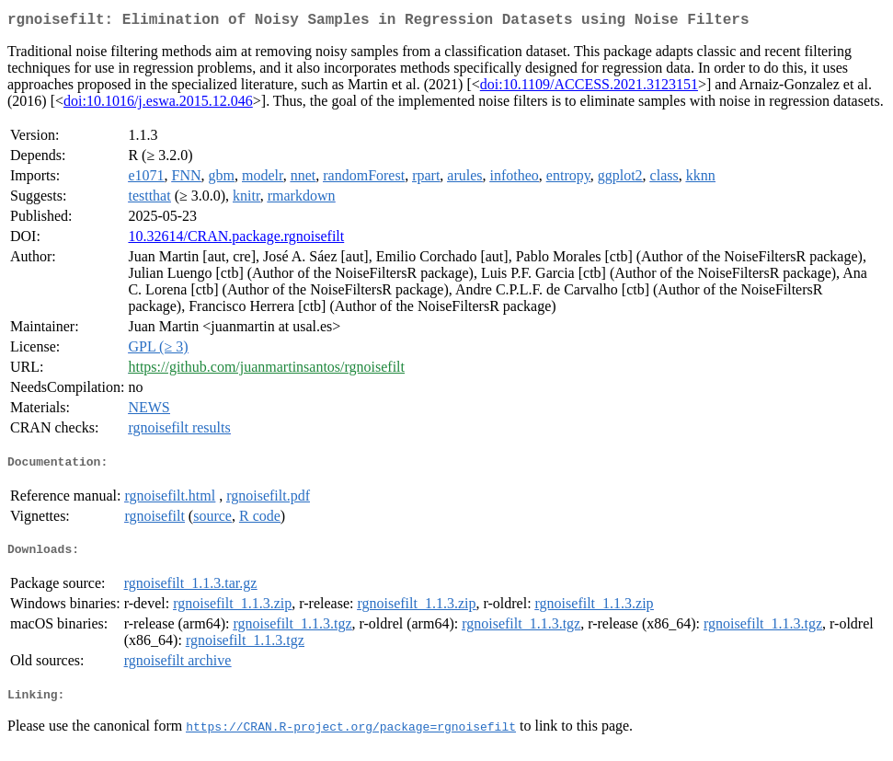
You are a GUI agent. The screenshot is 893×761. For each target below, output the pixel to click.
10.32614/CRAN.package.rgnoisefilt (236, 240)
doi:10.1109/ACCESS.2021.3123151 (589, 88)
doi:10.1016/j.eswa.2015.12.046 (158, 104)
